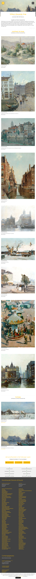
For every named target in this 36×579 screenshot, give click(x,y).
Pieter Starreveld (21, 537)
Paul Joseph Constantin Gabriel (6, 497)
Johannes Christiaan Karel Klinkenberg (7, 508)
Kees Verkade (21, 540)
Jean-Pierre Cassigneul (22, 499)
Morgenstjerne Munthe (22, 529)
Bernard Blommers (4, 492)
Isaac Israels (20, 517)
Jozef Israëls (4, 501)
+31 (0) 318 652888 (18, 462)
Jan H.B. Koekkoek (4, 513)
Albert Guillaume (21, 508)
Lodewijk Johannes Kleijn (5, 507)
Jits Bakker (20, 491)
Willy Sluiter (20, 534)
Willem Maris (4, 522)
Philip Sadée (4, 534)
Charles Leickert (4, 518)
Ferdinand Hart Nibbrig (22, 510)
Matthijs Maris (4, 521)
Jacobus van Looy (21, 526)
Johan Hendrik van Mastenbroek (23, 528)
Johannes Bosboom (5, 491)
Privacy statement (4, 570)
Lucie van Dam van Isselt (22, 500)
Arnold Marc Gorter (21, 507)
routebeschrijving (27, 462)
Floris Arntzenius (21, 489)
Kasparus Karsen (4, 503)
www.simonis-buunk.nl (5, 562)
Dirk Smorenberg (21, 536)
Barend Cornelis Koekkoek (6, 511)
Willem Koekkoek (4, 517)
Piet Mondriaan (21, 524)
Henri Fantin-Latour (22, 503)
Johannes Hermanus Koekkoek (6, 512)
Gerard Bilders (4, 490)
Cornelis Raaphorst (21, 532)
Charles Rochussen (5, 527)
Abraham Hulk (4, 499)
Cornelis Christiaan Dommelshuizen (7, 493)
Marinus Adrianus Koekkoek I (6, 516)
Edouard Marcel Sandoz (22, 533)
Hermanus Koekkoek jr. (5, 515)
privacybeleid (21, 576)
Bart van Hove (4, 498)
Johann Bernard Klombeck (6, 509)
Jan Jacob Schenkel (5, 538)
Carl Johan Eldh (21, 502)
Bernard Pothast (4, 525)
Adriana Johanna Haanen (22, 509)
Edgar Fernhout (21, 504)
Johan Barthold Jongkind (5, 502)
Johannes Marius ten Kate (6, 506)
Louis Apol (3, 489)
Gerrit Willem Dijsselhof (22, 501)
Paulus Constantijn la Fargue (6, 496)
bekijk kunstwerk (3, 67)
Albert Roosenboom (5, 531)
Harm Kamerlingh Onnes (22, 518)
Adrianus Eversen (4, 495)
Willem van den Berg (22, 492)
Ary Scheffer (4, 535)
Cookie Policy (4, 571)
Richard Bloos (21, 494)
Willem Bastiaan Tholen (22, 538)
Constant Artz (21, 488)
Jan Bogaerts (21, 495)
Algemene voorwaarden (5, 569)
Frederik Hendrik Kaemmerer (23, 527)
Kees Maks (20, 523)
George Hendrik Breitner (22, 497)
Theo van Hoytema (21, 516)
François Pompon (21, 531)
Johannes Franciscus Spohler (6, 539)
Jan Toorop (20, 539)
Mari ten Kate (4, 505)
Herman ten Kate (4, 504)
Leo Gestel (20, 506)
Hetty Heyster (21, 513)
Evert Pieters (20, 530)
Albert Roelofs (4, 528)
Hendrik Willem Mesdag (5, 524)
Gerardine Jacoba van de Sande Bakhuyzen (25, 490)
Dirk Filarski (20, 505)
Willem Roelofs (4, 529)
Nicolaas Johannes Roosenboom (6, 532)
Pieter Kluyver (4, 510)
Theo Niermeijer (21, 525)
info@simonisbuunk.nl (9, 462)
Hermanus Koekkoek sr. (5, 514)
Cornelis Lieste (4, 519)
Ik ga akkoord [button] (18, 577)
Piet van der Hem (21, 515)
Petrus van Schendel (5, 537)
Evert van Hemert (21, 511)
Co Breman (20, 498)
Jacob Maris (3, 520)
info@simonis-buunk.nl (5, 563)
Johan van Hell (21, 512)
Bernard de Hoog (21, 514)
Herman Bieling (21, 493)
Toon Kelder (20, 519)
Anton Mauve (4, 523)
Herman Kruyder (21, 520)
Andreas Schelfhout (5, 536)
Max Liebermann (21, 521)
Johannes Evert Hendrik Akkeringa (7, 488)
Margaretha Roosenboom (5, 533)
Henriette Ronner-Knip (5, 530)
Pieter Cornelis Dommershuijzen (6, 494)
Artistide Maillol (21, 522)
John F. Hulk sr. (4, 500)
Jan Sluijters (20, 535)
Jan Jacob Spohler (4, 540)
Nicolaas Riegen (4, 526)
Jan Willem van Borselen (22, 496)
